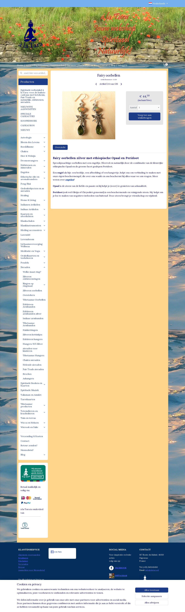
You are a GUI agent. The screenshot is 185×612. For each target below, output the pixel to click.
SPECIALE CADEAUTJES (28, 115)
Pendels (33, 262)
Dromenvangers (33, 160)
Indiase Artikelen (33, 209)
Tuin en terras (28, 418)
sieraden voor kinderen (30, 349)
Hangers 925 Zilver (33, 344)
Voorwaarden (57, 65)
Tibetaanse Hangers (33, 355)
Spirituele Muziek (30, 390)
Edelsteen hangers (33, 339)
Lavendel (25, 234)
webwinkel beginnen (96, 607)
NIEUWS (25, 130)
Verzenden (23, 564)
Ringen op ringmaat (34, 284)
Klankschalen (33, 221)
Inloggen (122, 65)
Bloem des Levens (33, 142)
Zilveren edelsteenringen (31, 277)
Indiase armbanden (33, 318)
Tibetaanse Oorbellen (34, 299)
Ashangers (28, 378)
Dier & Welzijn (28, 156)
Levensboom (27, 239)
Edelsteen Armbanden (29, 305)
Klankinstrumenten (33, 225)
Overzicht (60, 147)
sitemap (81, 607)
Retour (21, 567)
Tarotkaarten (28, 399)
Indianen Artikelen (30, 204)
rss (86, 607)
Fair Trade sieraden (33, 369)
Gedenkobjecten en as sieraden (32, 189)
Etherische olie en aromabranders (33, 178)
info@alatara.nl (152, 570)
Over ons (93, 65)
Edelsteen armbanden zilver (32, 312)
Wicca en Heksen (33, 422)
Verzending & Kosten (37, 65)
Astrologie (33, 137)
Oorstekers (29, 295)
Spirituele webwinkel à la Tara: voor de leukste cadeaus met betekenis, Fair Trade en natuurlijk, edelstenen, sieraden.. (33, 96)
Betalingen (23, 558)
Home (20, 65)
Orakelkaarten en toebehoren (33, 256)
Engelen (33, 172)
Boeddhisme (33, 146)
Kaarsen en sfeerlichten (33, 215)
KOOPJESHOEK (29, 120)
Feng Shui (26, 183)
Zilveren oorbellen (32, 290)
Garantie (71, 65)
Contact (104, 65)
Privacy (82, 65)
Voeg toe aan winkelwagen (144, 116)
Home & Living (33, 200)
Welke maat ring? (32, 271)
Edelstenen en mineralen (33, 166)
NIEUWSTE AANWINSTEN (28, 108)
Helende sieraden (32, 364)
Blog (113, 65)
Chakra (33, 151)
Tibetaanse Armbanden (29, 324)
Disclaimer (23, 561)
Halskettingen (30, 330)
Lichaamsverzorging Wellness (32, 245)
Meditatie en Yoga (33, 251)
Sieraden (33, 267)
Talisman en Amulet (31, 394)
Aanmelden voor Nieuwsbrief (31, 570)
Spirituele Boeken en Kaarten (33, 384)
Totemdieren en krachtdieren (33, 412)
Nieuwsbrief (27, 450)
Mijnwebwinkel (119, 607)
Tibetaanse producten (33, 405)
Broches (27, 374)
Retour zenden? (29, 445)
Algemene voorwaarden (29, 555)
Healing (25, 195)
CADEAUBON (28, 125)
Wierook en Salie (33, 427)
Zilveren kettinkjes (32, 334)
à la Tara (56, 552)
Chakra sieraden (31, 360)
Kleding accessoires (33, 230)
